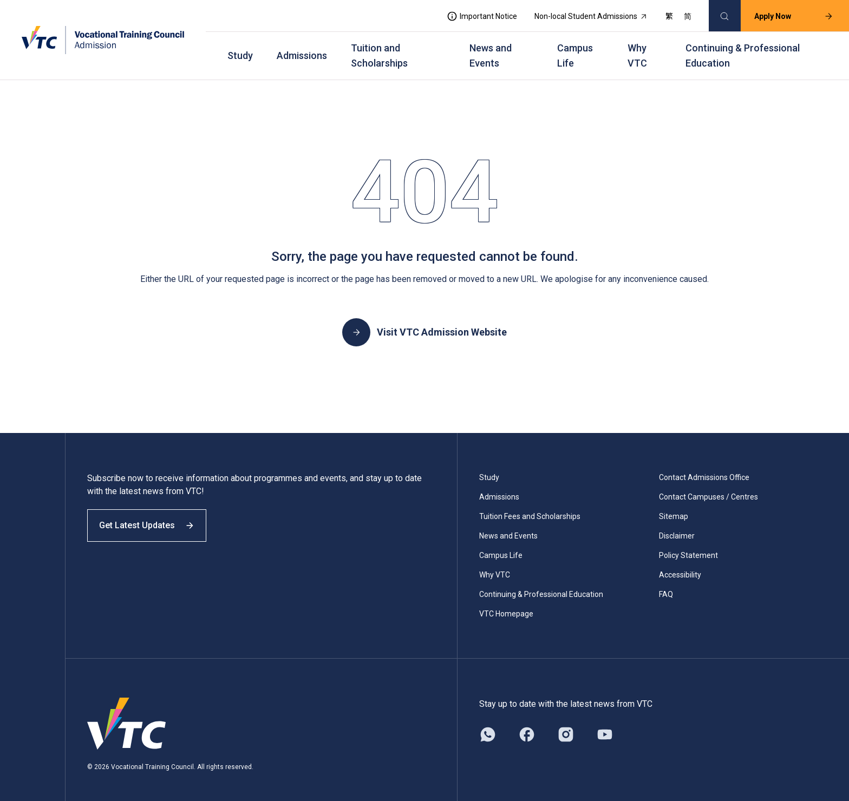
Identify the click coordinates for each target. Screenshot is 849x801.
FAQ (666, 584)
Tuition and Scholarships (379, 49)
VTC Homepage (506, 604)
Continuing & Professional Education (742, 49)
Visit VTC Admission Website (424, 322)
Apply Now (787, 14)
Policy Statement (688, 545)
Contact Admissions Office (704, 467)
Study (240, 49)
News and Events (490, 49)
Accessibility (680, 565)
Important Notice (476, 14)
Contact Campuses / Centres (708, 487)
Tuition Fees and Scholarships (529, 506)
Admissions (302, 49)
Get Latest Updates (152, 523)
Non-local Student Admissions (585, 14)
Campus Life (575, 49)
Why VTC (637, 49)
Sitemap (673, 506)
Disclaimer (677, 526)
